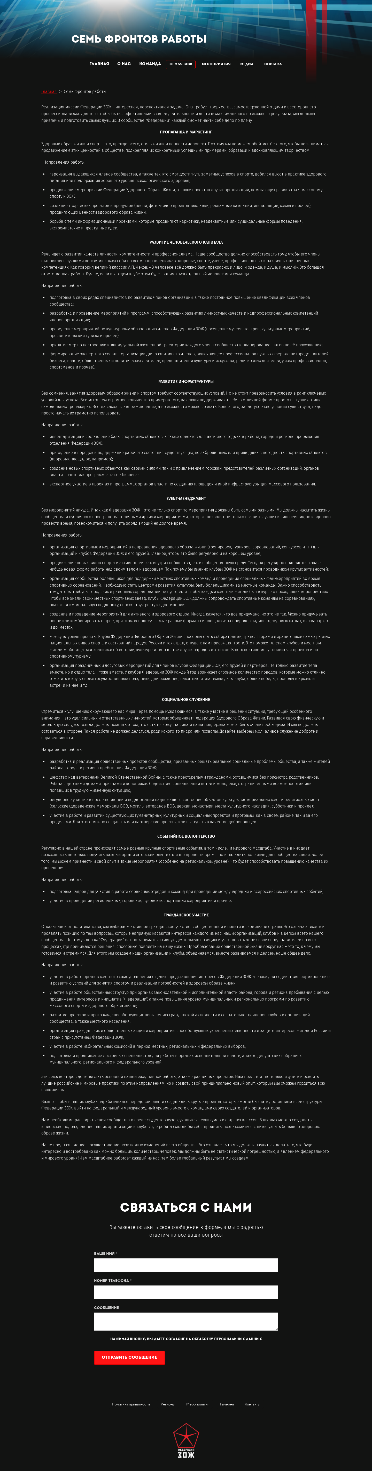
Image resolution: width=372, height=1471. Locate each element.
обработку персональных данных (227, 1339)
